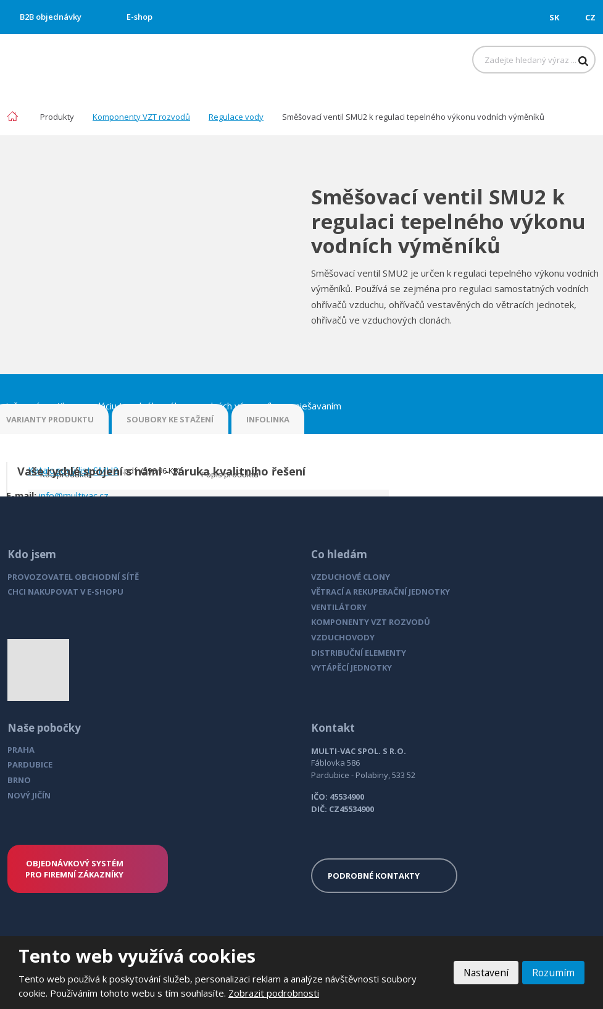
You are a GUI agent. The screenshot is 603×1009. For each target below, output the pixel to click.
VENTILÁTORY (339, 607)
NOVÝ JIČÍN (29, 795)
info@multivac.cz (74, 495)
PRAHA (21, 749)
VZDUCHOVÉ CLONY (350, 576)
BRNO (19, 779)
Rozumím (553, 972)
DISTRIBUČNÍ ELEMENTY (358, 652)
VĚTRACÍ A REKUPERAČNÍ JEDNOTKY (380, 591)
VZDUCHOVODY (343, 637)
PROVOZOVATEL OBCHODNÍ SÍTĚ (73, 576)
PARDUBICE (29, 764)
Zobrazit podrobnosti (273, 993)
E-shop (139, 16)
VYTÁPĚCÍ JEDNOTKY (351, 667)
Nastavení (484, 972)
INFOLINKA (267, 419)
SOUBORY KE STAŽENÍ (170, 419)
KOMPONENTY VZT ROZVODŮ (370, 621)
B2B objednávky (50, 16)
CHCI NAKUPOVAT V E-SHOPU (65, 591)
